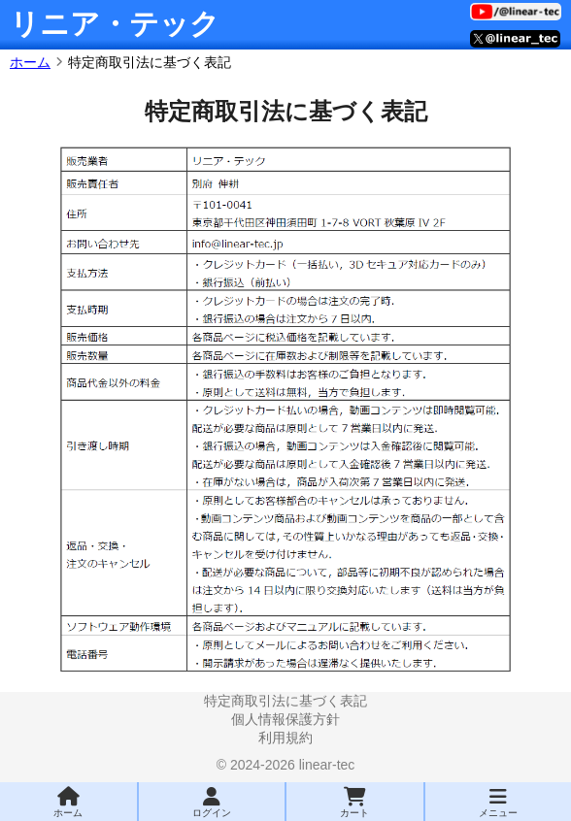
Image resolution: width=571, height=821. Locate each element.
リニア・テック (114, 24)
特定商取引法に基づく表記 (285, 700)
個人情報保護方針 (285, 719)
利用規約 (285, 737)
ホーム (30, 62)
